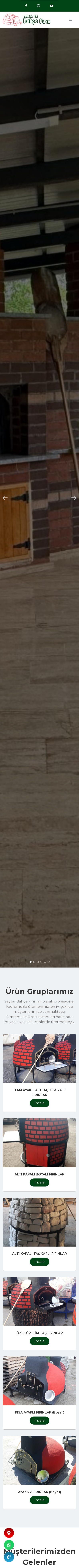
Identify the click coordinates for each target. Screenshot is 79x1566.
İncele (40, 1103)
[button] (5, 498)
